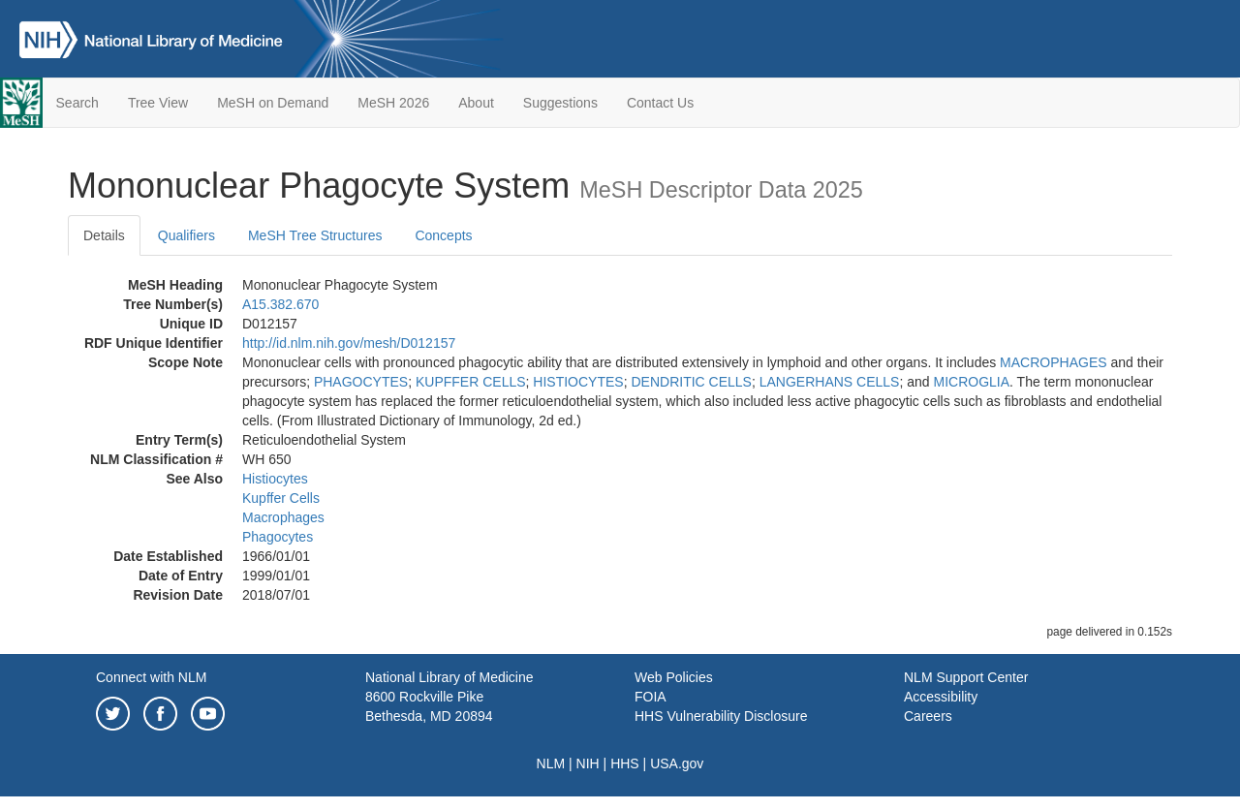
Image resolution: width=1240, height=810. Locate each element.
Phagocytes (277, 537)
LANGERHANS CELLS (830, 381)
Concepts (443, 235)
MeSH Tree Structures (315, 235)
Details (104, 235)
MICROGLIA (971, 381)
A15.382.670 (280, 304)
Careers (928, 716)
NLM (551, 763)
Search (77, 102)
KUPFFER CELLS (471, 381)
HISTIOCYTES (578, 381)
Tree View (158, 102)
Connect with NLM (151, 677)
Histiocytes (275, 478)
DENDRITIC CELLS (691, 381)
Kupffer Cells (281, 498)
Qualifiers (186, 235)
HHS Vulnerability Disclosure (721, 716)
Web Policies (674, 677)
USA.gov (676, 763)
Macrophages (283, 517)
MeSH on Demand (272, 102)
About (476, 102)
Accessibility (940, 696)
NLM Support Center (966, 677)
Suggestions (560, 102)
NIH (588, 763)
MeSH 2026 (393, 102)
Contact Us (660, 102)
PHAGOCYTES (361, 381)
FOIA (650, 696)
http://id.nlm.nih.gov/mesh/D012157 (348, 343)
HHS (624, 763)
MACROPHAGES (1053, 362)
